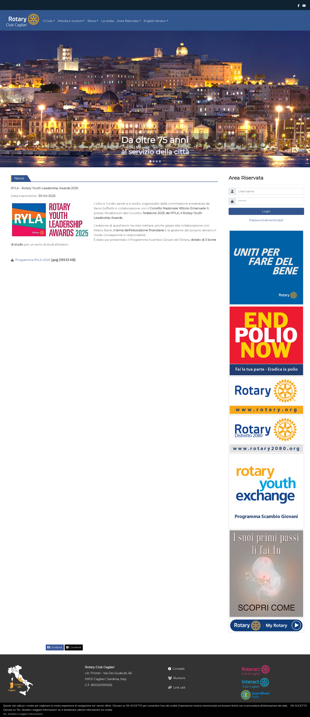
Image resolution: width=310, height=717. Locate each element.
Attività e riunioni (70, 21)
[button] (23, 99)
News (92, 21)
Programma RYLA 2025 (32, 260)
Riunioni (179, 678)
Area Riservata (127, 21)
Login (266, 211)
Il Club (47, 21)
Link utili (179, 687)
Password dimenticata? (266, 220)
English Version (155, 21)
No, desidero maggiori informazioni (23, 713)
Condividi (54, 647)
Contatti (178, 669)
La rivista (107, 21)
